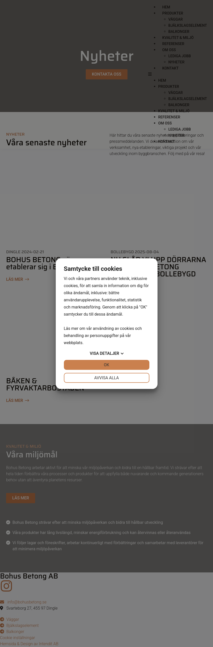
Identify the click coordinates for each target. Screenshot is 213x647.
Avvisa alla (106, 377)
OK (106, 364)
